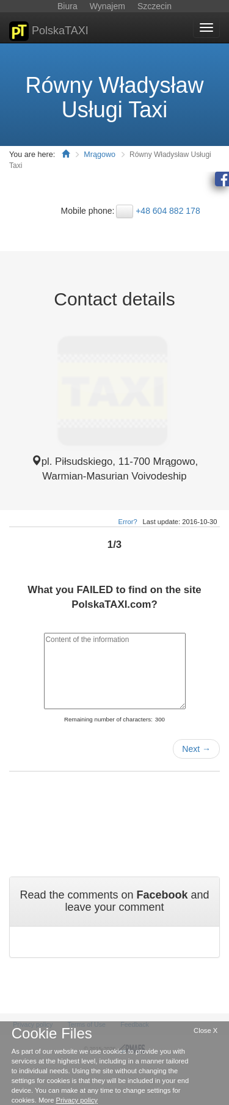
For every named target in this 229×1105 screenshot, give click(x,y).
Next (196, 749)
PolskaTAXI (49, 31)
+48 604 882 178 (168, 211)
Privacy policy (77, 1100)
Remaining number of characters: (108, 719)
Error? (127, 521)
